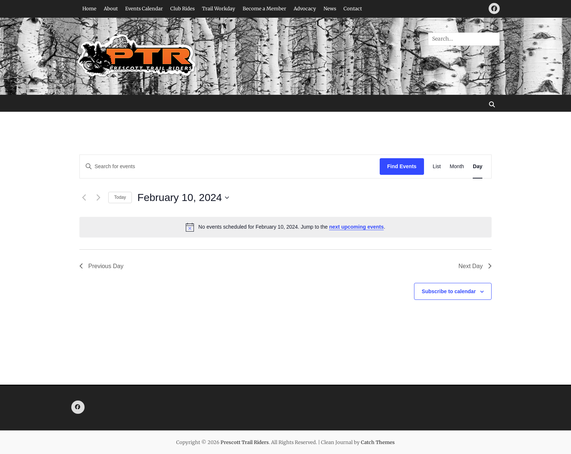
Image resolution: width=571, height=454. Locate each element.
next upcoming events (356, 227)
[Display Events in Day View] (477, 166)
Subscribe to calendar (449, 291)
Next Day (475, 266)
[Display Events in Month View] (456, 166)
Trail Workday (218, 9)
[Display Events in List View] (437, 166)
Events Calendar (144, 9)
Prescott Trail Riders (244, 442)
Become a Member (264, 9)
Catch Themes (378, 442)
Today (120, 197)
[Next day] (98, 197)
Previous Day (101, 266)
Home (89, 9)
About (111, 9)
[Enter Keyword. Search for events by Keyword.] (230, 166)
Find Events (401, 166)
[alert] (285, 227)
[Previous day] (83, 197)
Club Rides (182, 9)
